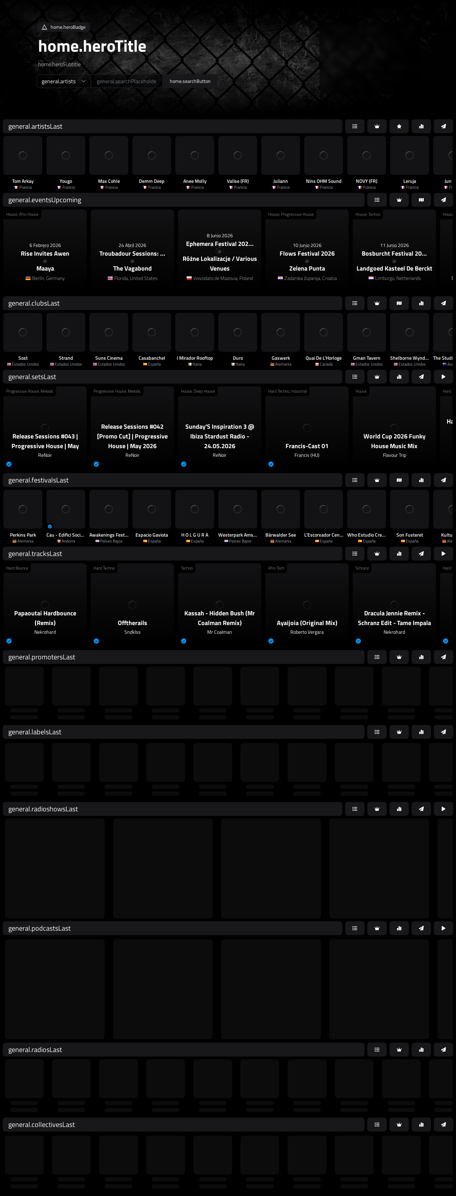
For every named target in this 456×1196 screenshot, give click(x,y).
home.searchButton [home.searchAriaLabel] (190, 81)
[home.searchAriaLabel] (126, 81)
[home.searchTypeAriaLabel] (63, 81)
